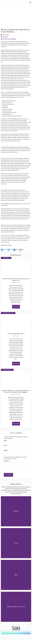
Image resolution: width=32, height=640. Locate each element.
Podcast (16, 511)
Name (5, 440)
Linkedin (16, 250)
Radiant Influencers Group (16, 606)
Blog (16, 575)
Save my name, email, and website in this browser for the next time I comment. (15, 457)
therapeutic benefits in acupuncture (17, 83)
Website (6, 450)
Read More (16, 306)
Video (16, 543)
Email (22, 250)
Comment (6, 460)
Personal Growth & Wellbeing (9, 39)
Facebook (4, 250)
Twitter (10, 250)
